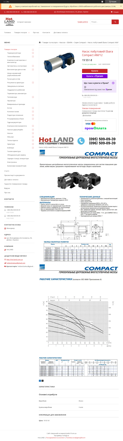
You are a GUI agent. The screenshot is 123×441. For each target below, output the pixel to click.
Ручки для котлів (13, 79)
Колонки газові (13, 111)
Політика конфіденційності (75, 438)
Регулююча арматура (15, 82)
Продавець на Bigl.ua (61, 436)
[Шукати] (115, 22)
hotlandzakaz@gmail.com (15, 263)
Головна (7, 32)
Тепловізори (12, 97)
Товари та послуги (50, 42)
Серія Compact (80, 42)
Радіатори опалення (15, 115)
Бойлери (10, 148)
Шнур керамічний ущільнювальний (14, 74)
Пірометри (11, 101)
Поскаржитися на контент (55, 438)
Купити (94, 71)
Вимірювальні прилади (16, 104)
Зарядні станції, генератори (18, 158)
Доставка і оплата (61, 32)
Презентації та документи (14, 175)
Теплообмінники (13, 56)
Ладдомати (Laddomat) (16, 90)
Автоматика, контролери (17, 66)
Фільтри (10, 137)
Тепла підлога (12, 140)
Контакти (46, 32)
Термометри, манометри (16, 93)
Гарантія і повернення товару (15, 184)
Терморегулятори (14, 53)
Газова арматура (14, 151)
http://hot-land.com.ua (14, 259)
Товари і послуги (20, 32)
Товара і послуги (10, 49)
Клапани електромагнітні (17, 126)
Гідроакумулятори (14, 122)
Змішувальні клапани (15, 86)
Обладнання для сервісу (16, 155)
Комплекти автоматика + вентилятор (17, 61)
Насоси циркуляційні (15, 130)
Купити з (94, 76)
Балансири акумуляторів (16, 166)
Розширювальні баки (15, 119)
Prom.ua (73, 433)
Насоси (62, 42)
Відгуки (7, 188)
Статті (6, 171)
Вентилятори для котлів (16, 69)
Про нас (36, 32)
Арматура (11, 144)
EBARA (69, 42)
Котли (9, 108)
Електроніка (12, 162)
